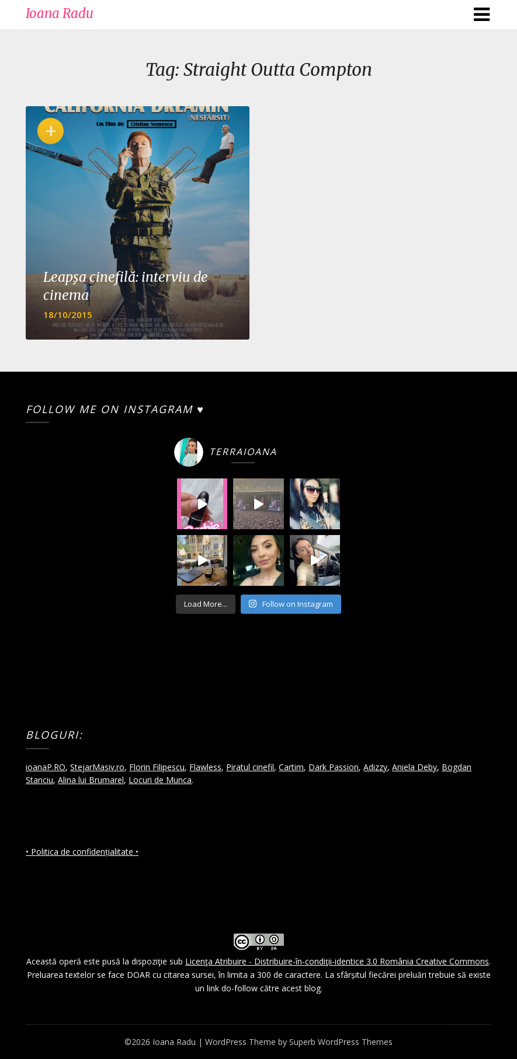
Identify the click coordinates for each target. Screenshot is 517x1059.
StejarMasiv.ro (97, 767)
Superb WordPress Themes (341, 1041)
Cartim (291, 767)
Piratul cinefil (250, 767)
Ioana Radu (59, 13)
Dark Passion (333, 767)
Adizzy (375, 767)
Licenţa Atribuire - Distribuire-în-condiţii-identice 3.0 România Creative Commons (337, 961)
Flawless (205, 767)
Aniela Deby (414, 767)
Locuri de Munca (160, 779)
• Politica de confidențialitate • (82, 851)
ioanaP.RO (45, 767)
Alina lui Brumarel (91, 779)
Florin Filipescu (157, 767)
